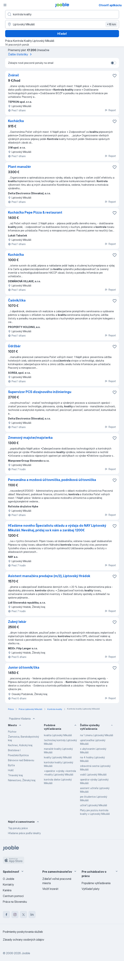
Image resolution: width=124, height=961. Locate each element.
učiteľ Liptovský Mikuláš (93, 805)
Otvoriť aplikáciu (110, 5)
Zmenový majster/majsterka (30, 437)
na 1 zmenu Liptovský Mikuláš (96, 735)
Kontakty (8, 884)
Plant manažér (19, 167)
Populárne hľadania (22, 718)
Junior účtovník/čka (23, 667)
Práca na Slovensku (15, 901)
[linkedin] (32, 914)
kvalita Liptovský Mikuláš (58, 735)
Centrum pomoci (13, 896)
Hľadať (62, 33)
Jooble (26, 953)
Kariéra (7, 890)
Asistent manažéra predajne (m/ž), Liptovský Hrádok (49, 576)
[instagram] (15, 914)
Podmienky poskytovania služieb (23, 931)
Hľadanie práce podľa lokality (24, 833)
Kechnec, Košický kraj (20, 745)
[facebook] (6, 914)
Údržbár (14, 346)
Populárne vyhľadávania (96, 883)
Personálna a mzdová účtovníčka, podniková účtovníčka (52, 480)
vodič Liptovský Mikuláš (93, 774)
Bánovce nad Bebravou (21, 760)
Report (110, 110)
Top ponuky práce (18, 828)
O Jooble (8, 879)
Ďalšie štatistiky (20, 54)
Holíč (11, 770)
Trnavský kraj (15, 775)
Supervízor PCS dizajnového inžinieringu (39, 392)
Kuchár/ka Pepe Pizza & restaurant (35, 212)
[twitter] (23, 914)
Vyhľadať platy (90, 889)
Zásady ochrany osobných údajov (23, 939)
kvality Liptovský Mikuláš (58, 757)
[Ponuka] (5, 5)
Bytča (11, 765)
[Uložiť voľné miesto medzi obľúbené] (114, 75)
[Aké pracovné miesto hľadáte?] (62, 14)
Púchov (12, 731)
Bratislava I (14, 750)
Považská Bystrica (18, 755)
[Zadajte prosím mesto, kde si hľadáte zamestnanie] (62, 24)
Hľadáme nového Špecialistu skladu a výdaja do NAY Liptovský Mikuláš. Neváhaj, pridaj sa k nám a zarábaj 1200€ (57, 528)
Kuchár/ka (16, 121)
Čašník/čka (17, 300)
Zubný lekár (17, 622)
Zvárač (13, 75)
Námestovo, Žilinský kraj (21, 780)
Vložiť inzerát (50, 889)
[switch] (113, 63)
